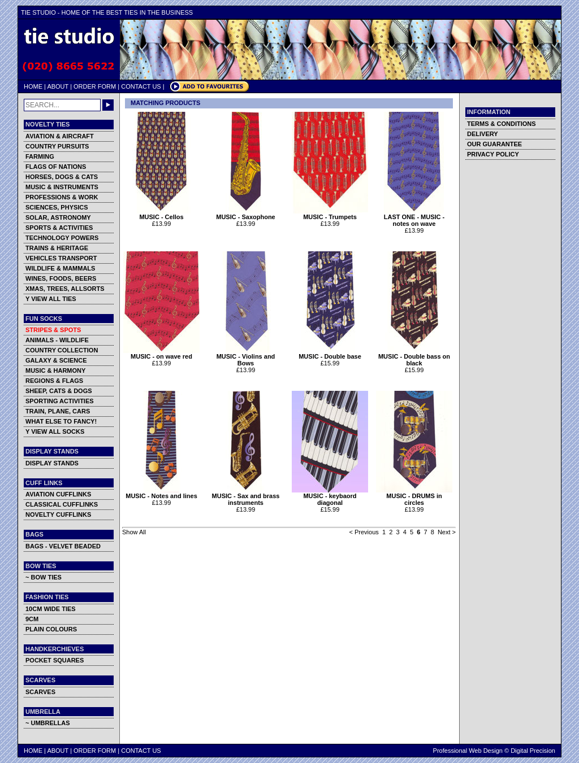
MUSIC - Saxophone (246, 214)
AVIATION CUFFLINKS (58, 494)
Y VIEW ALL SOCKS (54, 431)
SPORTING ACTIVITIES (59, 401)
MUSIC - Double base (330, 353)
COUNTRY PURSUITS (57, 146)
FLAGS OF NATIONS (55, 166)
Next (444, 532)
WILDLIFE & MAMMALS (60, 268)
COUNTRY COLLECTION (61, 350)
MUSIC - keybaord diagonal (330, 496)
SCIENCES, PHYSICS (56, 207)
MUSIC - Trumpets (330, 214)
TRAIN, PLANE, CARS (57, 411)
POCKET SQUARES (54, 660)
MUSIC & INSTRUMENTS (61, 187)
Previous (367, 532)
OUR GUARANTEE (494, 144)
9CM (31, 619)
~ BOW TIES (43, 577)
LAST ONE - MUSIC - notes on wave (414, 217)
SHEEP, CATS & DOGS (58, 390)
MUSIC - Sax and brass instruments (246, 496)
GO (108, 105)
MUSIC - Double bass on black (414, 357)
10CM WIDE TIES (50, 608)
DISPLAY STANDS (52, 463)
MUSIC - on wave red (161, 353)
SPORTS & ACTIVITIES (59, 227)
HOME (33, 86)
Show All (134, 532)
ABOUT (57, 86)
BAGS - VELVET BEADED (63, 546)
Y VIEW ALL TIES (50, 298)
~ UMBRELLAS (47, 723)
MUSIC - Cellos (161, 214)
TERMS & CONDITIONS (501, 123)
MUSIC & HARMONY (55, 370)
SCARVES (40, 691)
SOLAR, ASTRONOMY (58, 217)
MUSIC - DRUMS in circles (414, 496)
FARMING (39, 156)
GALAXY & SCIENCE (56, 360)
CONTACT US (141, 86)
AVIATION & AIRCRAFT (59, 136)
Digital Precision (533, 750)
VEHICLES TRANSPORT (61, 258)
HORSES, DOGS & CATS (61, 176)
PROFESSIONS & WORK (61, 197)
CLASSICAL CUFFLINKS (61, 504)
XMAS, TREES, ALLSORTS (65, 288)
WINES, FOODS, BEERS (60, 278)
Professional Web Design (468, 750)
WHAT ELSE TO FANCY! (61, 421)
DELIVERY (482, 133)
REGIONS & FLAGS (54, 380)
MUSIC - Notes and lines (161, 493)
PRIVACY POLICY (493, 154)
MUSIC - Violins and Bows (246, 357)
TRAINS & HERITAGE (56, 248)
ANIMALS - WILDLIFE (57, 340)
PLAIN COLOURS (51, 629)
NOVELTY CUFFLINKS (58, 514)
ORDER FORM (95, 86)
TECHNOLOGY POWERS (61, 237)
